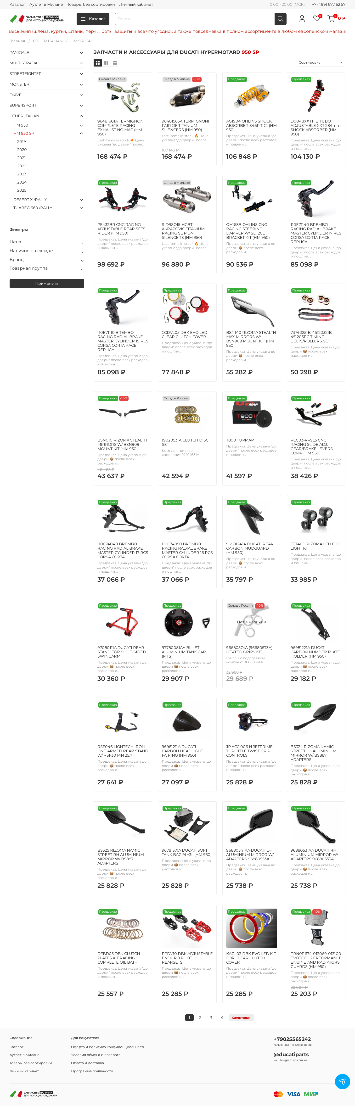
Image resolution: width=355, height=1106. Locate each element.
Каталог (17, 4)
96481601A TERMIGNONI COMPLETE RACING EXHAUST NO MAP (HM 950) (121, 127)
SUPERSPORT (23, 105)
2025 (21, 190)
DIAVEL (17, 95)
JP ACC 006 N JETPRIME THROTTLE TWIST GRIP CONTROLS (249, 751)
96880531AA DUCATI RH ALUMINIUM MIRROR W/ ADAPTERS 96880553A (314, 854)
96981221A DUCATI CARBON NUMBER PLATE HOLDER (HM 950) (315, 652)
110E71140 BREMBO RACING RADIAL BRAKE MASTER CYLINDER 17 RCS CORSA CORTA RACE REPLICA (316, 233)
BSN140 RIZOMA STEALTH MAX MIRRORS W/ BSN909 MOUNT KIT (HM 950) (251, 339)
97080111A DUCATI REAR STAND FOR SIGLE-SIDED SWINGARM (121, 652)
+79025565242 (292, 1039)
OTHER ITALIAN (48, 41)
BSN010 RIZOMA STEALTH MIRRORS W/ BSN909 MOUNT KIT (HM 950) (122, 444)
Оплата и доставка (87, 1063)
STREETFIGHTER (26, 73)
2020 (22, 149)
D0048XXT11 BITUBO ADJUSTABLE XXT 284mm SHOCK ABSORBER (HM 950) (316, 127)
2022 (21, 166)
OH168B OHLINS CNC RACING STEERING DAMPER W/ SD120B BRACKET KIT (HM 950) (248, 231)
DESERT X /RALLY (30, 199)
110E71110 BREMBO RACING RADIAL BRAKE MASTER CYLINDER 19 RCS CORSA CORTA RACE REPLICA (122, 341)
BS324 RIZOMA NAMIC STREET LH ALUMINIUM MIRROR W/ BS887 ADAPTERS (313, 753)
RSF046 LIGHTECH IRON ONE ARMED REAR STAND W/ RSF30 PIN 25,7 (122, 751)
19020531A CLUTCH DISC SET (185, 442)
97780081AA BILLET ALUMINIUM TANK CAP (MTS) (184, 652)
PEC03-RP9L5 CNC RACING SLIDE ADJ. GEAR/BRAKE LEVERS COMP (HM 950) (312, 446)
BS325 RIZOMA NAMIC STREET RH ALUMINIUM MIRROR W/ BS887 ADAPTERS (120, 857)
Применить (46, 283)
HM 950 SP (23, 133)
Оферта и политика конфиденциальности (108, 1047)
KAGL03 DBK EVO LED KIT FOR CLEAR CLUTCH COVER (251, 958)
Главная (17, 41)
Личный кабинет (136, 4)
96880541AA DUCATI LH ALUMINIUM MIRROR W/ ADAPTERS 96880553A (250, 854)
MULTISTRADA (23, 63)
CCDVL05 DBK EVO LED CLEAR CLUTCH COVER (184, 334)
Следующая (241, 1017)
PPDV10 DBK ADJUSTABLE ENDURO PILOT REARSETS (187, 958)
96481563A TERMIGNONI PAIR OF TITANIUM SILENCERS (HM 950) (185, 125)
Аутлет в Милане (46, 4)
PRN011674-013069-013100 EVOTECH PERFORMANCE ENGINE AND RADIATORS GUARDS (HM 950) (316, 960)
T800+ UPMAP (240, 440)
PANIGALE (19, 52)
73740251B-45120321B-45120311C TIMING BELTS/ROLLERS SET (312, 336)
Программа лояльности (92, 1071)
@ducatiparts (291, 1054)
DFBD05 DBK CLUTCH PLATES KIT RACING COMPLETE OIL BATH (118, 958)
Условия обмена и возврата (95, 1055)
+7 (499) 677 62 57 (328, 4)
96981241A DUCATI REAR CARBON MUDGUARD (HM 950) (250, 548)
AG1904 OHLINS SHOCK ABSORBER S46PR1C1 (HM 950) (251, 125)
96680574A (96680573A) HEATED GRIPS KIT (249, 649)
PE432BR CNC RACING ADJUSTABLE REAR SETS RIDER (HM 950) (121, 228)
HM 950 (20, 125)
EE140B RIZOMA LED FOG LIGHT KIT (315, 546)
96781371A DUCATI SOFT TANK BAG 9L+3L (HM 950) (187, 852)
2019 (21, 141)
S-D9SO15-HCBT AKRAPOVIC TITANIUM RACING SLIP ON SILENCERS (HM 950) (183, 231)
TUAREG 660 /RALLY (32, 208)
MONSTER (19, 84)
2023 (21, 174)
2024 (22, 182)
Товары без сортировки (91, 4)
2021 (21, 158)
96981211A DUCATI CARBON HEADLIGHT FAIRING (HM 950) (182, 751)
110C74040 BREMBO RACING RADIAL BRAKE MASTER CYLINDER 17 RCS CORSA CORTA (122, 550)
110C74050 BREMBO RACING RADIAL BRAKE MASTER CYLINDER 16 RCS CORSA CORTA (187, 550)
